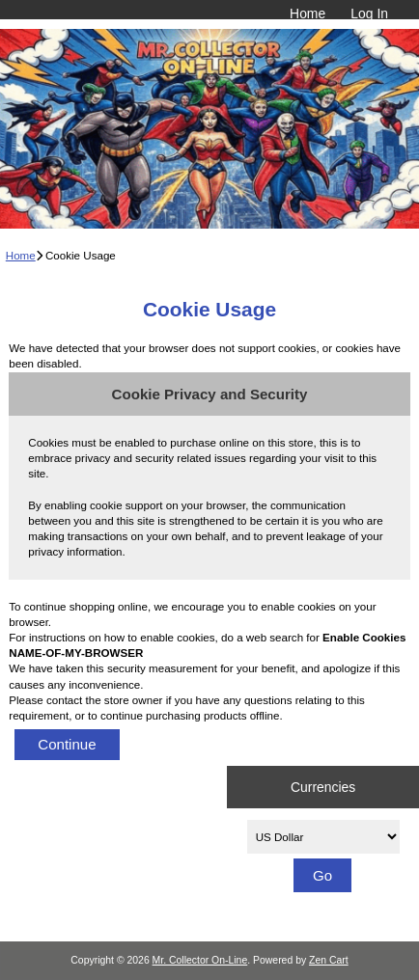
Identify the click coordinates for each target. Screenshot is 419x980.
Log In (369, 13)
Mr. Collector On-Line (200, 960)
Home (307, 13)
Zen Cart (329, 960)
